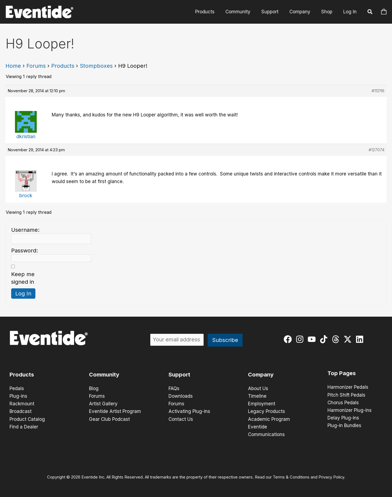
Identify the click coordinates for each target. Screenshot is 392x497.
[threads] (337, 339)
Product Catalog (27, 419)
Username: (25, 230)
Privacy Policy (331, 476)
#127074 (376, 149)
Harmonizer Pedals (347, 387)
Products (212, 11)
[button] (370, 12)
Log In (350, 11)
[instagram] (301, 339)
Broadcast (21, 411)
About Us (258, 388)
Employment (261, 403)
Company (302, 11)
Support (274, 11)
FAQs (174, 388)
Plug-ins (18, 396)
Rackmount (22, 403)
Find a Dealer (24, 426)
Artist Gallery (103, 403)
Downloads (181, 396)
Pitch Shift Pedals (346, 394)
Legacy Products (266, 411)
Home (13, 66)
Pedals (17, 388)
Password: (24, 250)
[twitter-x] (349, 339)
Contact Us (181, 419)
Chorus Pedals (343, 402)
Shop (327, 11)
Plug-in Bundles (344, 425)
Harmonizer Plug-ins (349, 410)
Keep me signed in (23, 278)
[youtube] (313, 339)
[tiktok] (325, 339)
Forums (36, 66)
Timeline (257, 396)
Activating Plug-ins (189, 411)
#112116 (378, 90)
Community (243, 11)
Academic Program (269, 419)
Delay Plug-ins (343, 417)
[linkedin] (361, 339)
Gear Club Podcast (109, 419)
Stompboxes (96, 66)
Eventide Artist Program (115, 411)
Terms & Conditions (291, 476)
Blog (94, 388)
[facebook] (289, 339)
